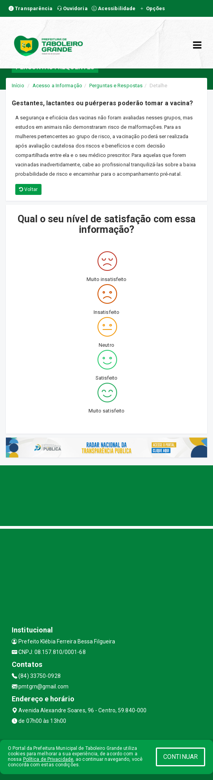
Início (18, 85)
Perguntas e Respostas (116, 85)
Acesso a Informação (57, 85)
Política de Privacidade (48, 759)
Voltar (28, 189)
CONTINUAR (180, 756)
